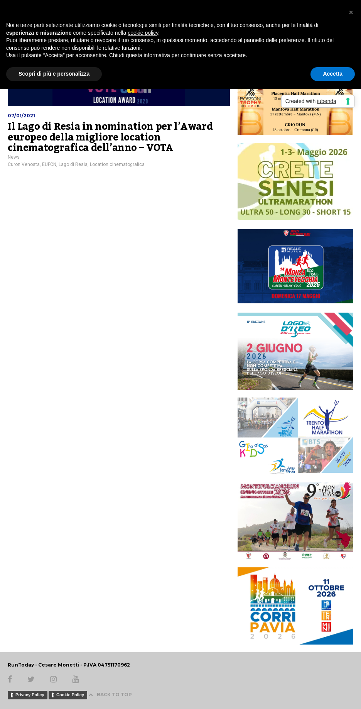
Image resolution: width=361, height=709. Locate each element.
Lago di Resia (73, 164)
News (14, 157)
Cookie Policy (70, 694)
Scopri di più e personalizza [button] (54, 74)
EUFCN (49, 164)
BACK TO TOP (110, 694)
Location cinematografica (117, 164)
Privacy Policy (29, 694)
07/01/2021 (21, 115)
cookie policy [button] (143, 33)
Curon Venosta (24, 164)
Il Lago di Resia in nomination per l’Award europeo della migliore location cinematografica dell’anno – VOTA (110, 137)
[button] (351, 12)
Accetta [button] (332, 74)
